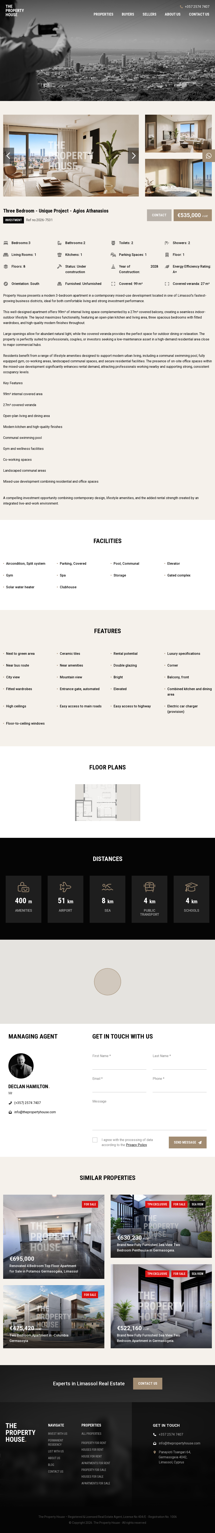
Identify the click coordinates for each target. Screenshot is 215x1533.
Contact (159, 215)
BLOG (51, 1465)
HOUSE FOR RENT (91, 1456)
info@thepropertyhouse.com (32, 1112)
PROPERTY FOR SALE (93, 1470)
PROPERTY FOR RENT (93, 1443)
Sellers (149, 14)
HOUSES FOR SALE (92, 1476)
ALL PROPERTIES (91, 1433)
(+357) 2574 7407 (24, 1102)
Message (99, 1101)
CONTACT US (55, 1471)
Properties (103, 14)
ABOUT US (54, 1458)
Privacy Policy (136, 1145)
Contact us (199, 14)
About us (173, 14)
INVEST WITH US (57, 1433)
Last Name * (162, 1056)
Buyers (128, 14)
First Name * (101, 1056)
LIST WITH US (56, 1451)
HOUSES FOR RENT (92, 1449)
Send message (188, 1142)
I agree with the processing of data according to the (127, 1142)
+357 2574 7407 (194, 7)
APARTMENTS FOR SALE (95, 1483)
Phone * (158, 1079)
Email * (97, 1079)
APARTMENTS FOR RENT (95, 1463)
